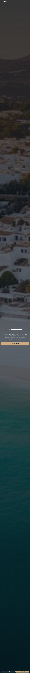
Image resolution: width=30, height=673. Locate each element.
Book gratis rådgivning (15, 343)
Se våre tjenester (15, 347)
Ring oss (8, 671)
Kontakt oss (22, 671)
